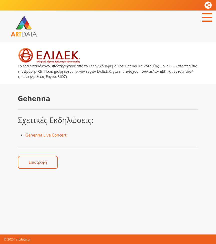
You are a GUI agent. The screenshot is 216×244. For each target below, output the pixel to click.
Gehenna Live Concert (45, 135)
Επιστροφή (38, 162)
